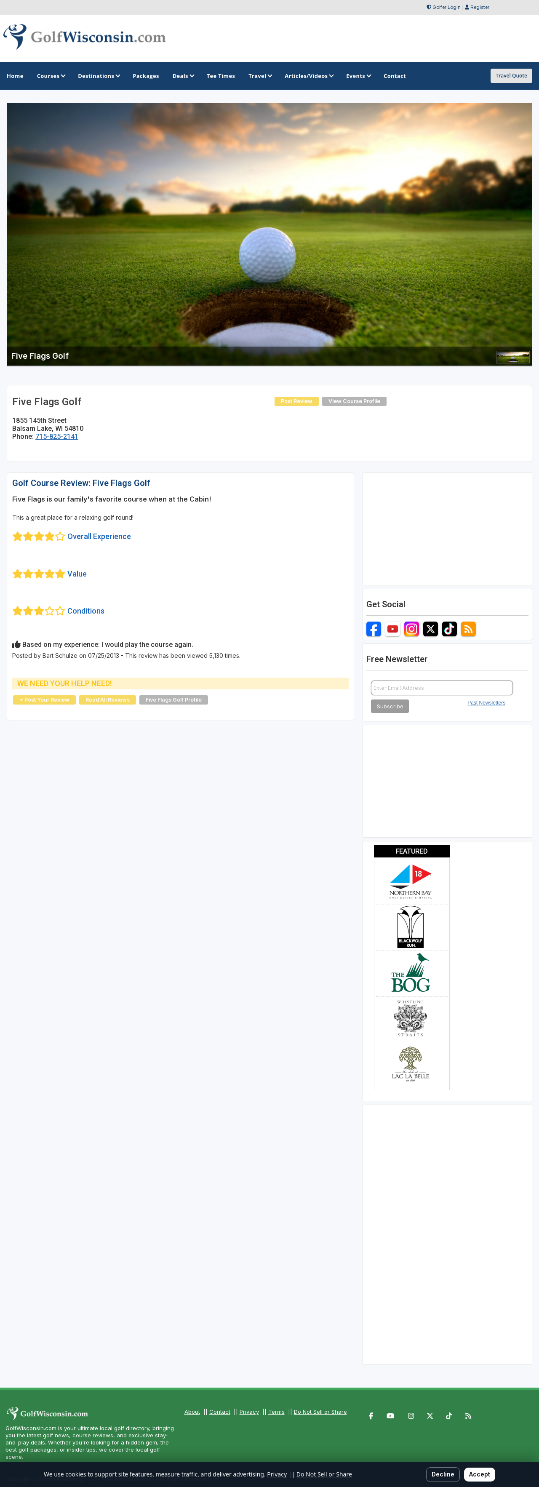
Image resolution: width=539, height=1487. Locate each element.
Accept (479, 1474)
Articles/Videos (309, 76)
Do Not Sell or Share (320, 1411)
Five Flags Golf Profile (174, 700)
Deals (183, 76)
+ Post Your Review (44, 700)
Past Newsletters (486, 703)
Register (479, 7)
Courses (50, 76)
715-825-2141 (56, 436)
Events (358, 76)
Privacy (249, 1411)
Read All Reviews (107, 700)
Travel (259, 76)
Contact (219, 1411)
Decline (443, 1474)
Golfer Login (446, 7)
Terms (276, 1411)
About (192, 1411)
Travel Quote (511, 75)
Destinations (98, 76)
